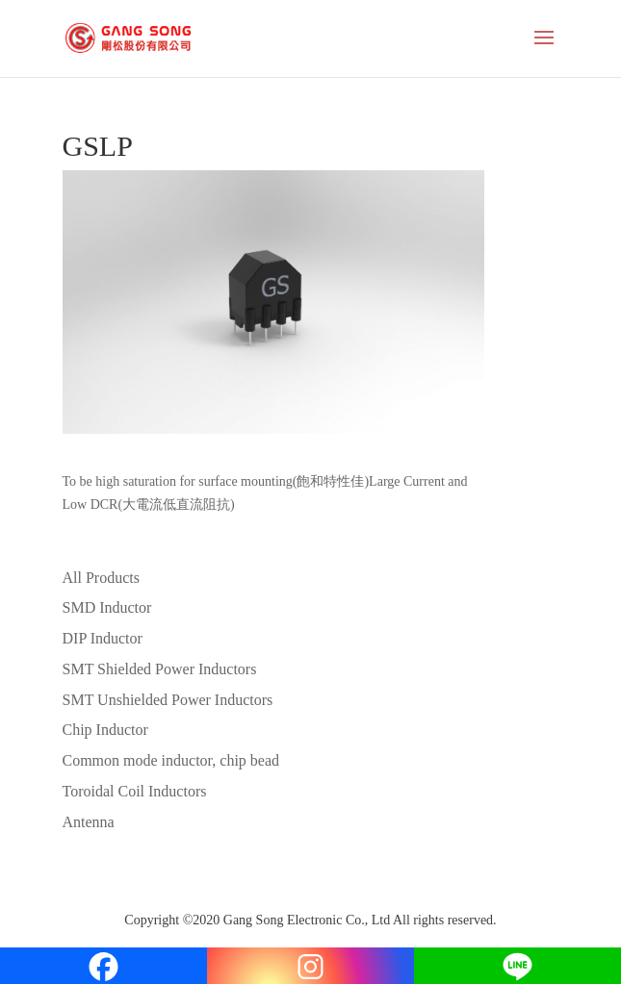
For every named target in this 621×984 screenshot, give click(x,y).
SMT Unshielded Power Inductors (168, 700)
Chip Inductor (105, 729)
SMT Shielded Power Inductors (160, 669)
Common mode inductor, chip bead (171, 760)
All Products (101, 577)
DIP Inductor (102, 638)
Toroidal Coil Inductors (135, 791)
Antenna (89, 822)
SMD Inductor (107, 607)
